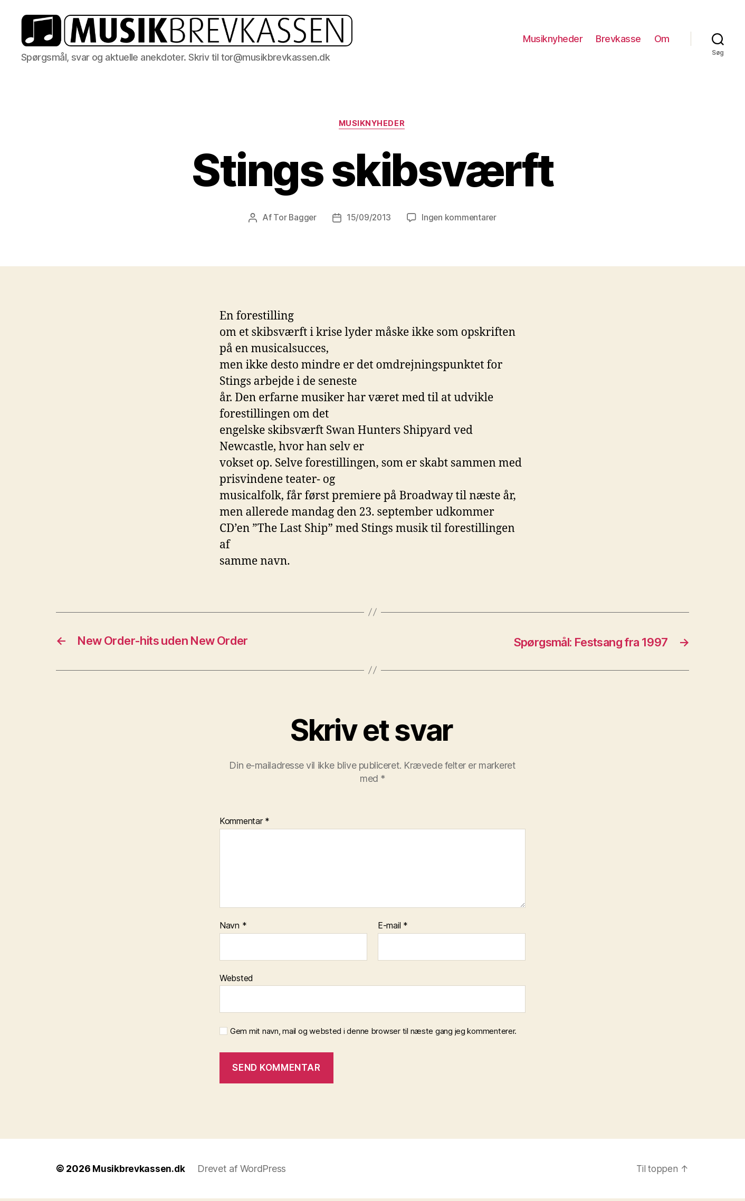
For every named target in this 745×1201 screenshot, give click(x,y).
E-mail (393, 928)
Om (662, 39)
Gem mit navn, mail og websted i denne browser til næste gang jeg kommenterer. (373, 1034)
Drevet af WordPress (243, 1171)
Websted (236, 980)
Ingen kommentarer (460, 220)
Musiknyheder (552, 39)
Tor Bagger (294, 220)
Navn (232, 928)
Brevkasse (618, 39)
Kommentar (244, 824)
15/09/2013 (368, 220)
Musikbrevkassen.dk (139, 1171)
